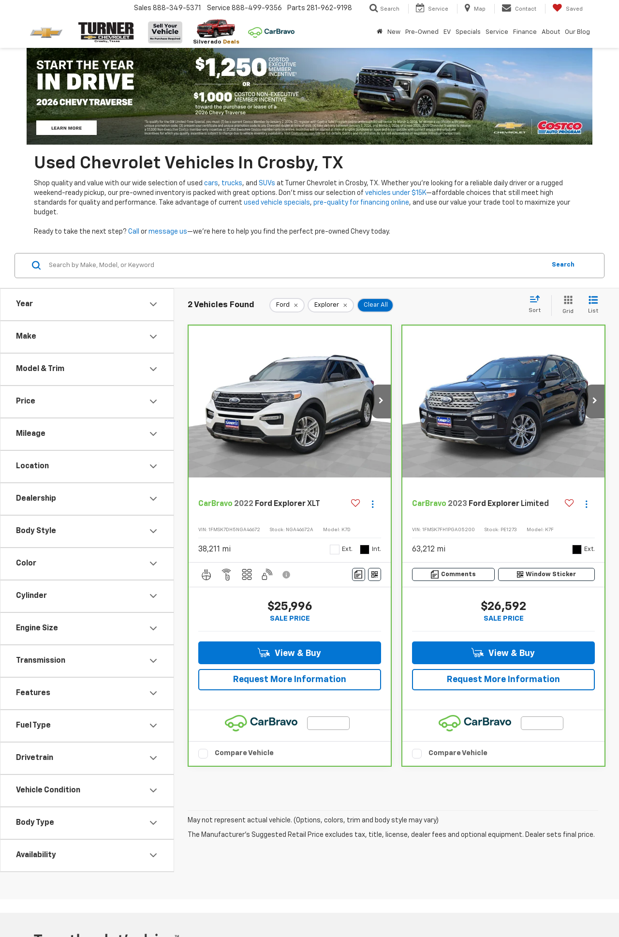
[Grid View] (566, 305)
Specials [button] (468, 32)
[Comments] (358, 574)
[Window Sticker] (374, 574)
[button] (381, 401)
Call (133, 231)
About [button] (551, 32)
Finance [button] (525, 32)
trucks (231, 183)
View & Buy (289, 653)
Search (563, 265)
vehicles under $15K (395, 193)
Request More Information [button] (289, 679)
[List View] (593, 305)
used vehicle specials (277, 202)
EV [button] (447, 32)
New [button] (393, 32)
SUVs (267, 183)
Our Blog (577, 32)
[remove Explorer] (331, 305)
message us (167, 231)
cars (211, 183)
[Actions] (372, 504)
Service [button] (497, 32)
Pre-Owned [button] (422, 32)
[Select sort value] (537, 304)
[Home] (379, 32)
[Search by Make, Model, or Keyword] (296, 265)
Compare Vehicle (244, 753)
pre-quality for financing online (361, 202)
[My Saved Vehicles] (567, 9)
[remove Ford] (287, 305)
